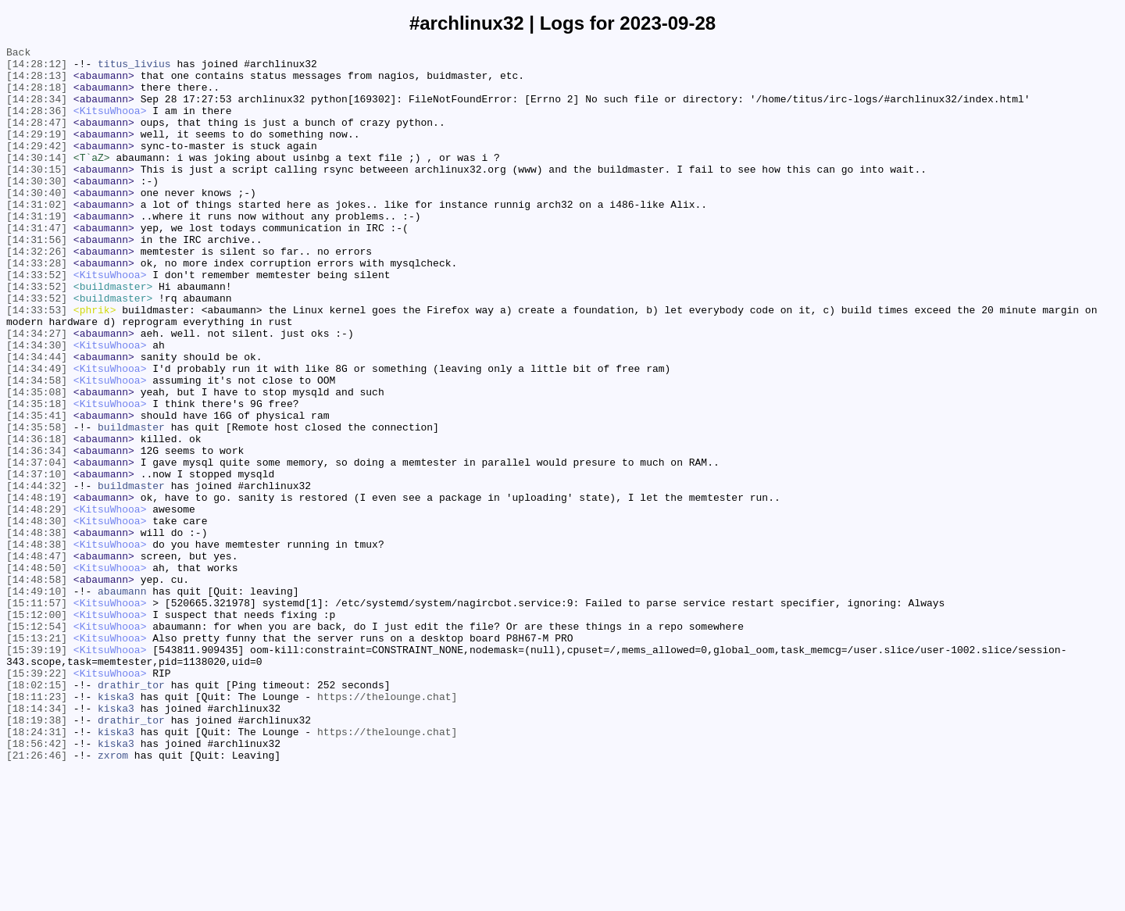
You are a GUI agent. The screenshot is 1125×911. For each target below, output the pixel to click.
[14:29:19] (36, 152)
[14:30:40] (36, 223)
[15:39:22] (36, 799)
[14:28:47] (36, 138)
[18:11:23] (36, 827)
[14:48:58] (36, 687)
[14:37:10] (36, 560)
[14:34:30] (36, 405)
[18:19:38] (36, 855)
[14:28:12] (36, 68)
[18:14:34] (36, 841)
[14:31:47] (36, 265)
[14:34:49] (36, 434)
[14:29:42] (36, 166)
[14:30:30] (36, 209)
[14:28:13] (36, 82)
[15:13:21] (36, 757)
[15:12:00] (36, 729)
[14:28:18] (36, 96)
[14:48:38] (36, 630)
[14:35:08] (36, 462)
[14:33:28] (36, 307)
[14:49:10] (36, 701)
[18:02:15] (36, 813)
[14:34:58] (36, 448)
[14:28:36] (36, 124)
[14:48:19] (36, 588)
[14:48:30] (36, 616)
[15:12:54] (36, 743)
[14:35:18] (36, 476)
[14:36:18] (36, 518)
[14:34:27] (36, 391)
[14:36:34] (36, 532)
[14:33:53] (36, 363)
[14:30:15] (36, 195)
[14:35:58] (36, 504)
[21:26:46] (36, 898)
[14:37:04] (36, 546)
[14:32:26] (36, 293)
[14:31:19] (36, 251)
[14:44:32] (36, 574)
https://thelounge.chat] (387, 827)
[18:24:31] (36, 870)
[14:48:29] (36, 602)
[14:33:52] (36, 321)
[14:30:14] (36, 180)
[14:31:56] (36, 279)
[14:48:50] (36, 673)
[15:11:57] (36, 715)
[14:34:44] (36, 420)
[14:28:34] (36, 110)
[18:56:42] (36, 884)
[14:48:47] (36, 659)
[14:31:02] (36, 237)
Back (18, 54)
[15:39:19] (36, 771)
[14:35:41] (36, 490)
